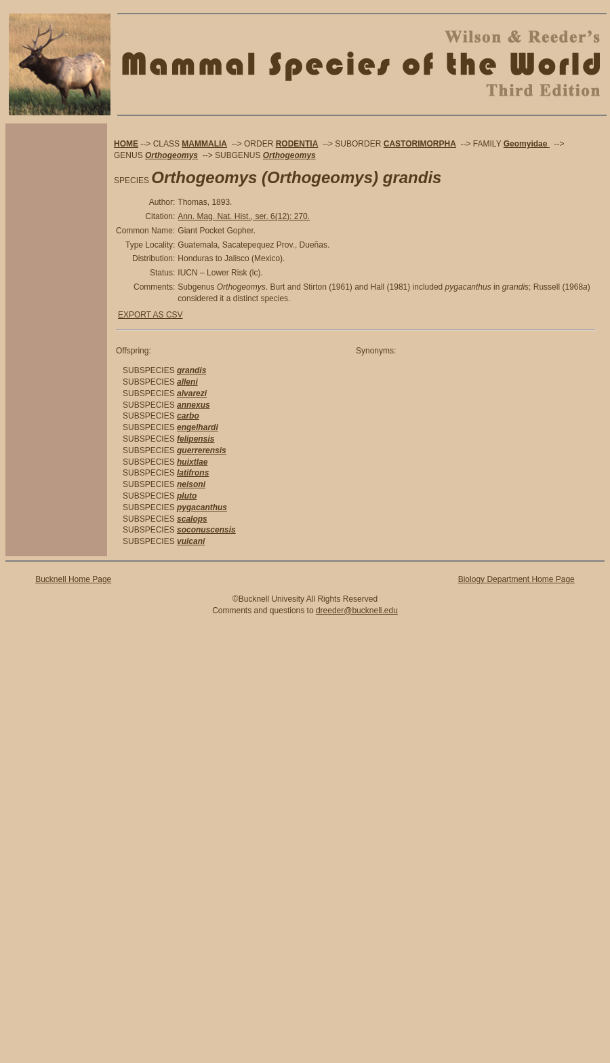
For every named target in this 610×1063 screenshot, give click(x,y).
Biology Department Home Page (516, 579)
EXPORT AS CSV (150, 315)
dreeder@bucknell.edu (357, 610)
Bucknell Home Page (73, 579)
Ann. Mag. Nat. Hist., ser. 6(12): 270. (244, 216)
